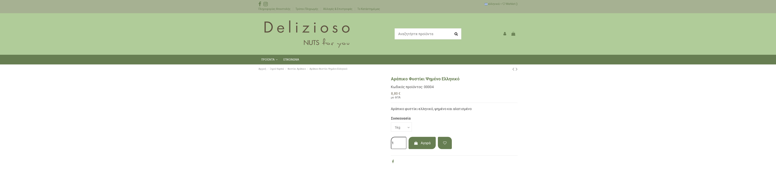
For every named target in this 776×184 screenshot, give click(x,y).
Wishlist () (510, 3)
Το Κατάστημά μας (368, 8)
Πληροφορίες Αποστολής (274, 8)
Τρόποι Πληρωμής (307, 8)
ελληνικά (493, 3)
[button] (269, 59)
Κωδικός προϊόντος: (407, 87)
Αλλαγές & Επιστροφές (338, 8)
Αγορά (422, 143)
